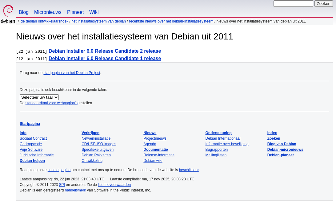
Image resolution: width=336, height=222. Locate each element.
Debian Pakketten (96, 155)
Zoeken (273, 138)
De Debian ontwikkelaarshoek (44, 21)
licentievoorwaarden (114, 185)
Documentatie (155, 149)
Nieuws (149, 133)
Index (272, 133)
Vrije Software (31, 149)
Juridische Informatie (37, 155)
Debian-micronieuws (285, 149)
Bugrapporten (217, 149)
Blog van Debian (281, 144)
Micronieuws (48, 12)
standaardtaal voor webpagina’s (52, 103)
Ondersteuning (219, 133)
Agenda (149, 144)
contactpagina (59, 170)
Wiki (93, 12)
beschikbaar (189, 170)
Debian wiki (152, 160)
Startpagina (30, 123)
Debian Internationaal (223, 138)
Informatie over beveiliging (227, 144)
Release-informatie (158, 155)
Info (23, 133)
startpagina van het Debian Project (71, 73)
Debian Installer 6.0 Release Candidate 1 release (105, 58)
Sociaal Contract (33, 138)
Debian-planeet (280, 155)
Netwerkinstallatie (96, 138)
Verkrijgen (90, 133)
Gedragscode (31, 144)
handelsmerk (75, 190)
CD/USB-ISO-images (99, 144)
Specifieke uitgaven (98, 149)
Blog (24, 12)
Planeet (75, 12)
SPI (62, 185)
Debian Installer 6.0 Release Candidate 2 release (105, 51)
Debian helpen (32, 160)
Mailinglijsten (216, 155)
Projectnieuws (154, 138)
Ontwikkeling (92, 160)
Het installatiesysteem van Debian (98, 21)
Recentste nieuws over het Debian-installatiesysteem (171, 21)
